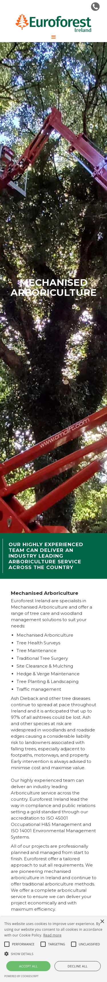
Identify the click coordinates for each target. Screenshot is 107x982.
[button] (54, 37)
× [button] (102, 922)
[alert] (53, 949)
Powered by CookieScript (21, 976)
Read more (52, 935)
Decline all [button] (78, 966)
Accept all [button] (28, 966)
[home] (53, 23)
